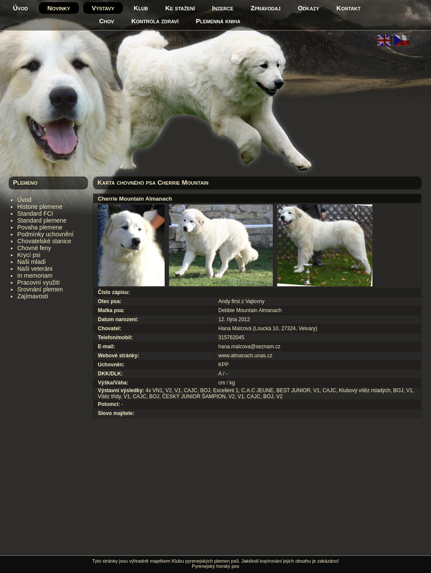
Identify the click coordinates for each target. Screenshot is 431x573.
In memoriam (35, 275)
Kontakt (349, 8)
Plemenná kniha (218, 21)
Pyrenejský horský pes (215, 566)
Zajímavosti (32, 296)
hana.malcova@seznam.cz (250, 347)
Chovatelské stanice (44, 241)
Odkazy (308, 8)
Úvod (20, 8)
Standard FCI (35, 213)
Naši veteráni (35, 268)
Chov (106, 21)
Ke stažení (180, 8)
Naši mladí (31, 261)
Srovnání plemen (40, 289)
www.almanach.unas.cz (245, 356)
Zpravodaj (266, 8)
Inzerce (222, 8)
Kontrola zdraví (155, 21)
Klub (141, 8)
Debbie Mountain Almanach (250, 310)
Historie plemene (39, 206)
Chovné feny (34, 248)
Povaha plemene (39, 227)
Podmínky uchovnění (45, 234)
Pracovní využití (38, 282)
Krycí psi (29, 254)
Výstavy (103, 8)
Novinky (58, 8)
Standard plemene (41, 220)
